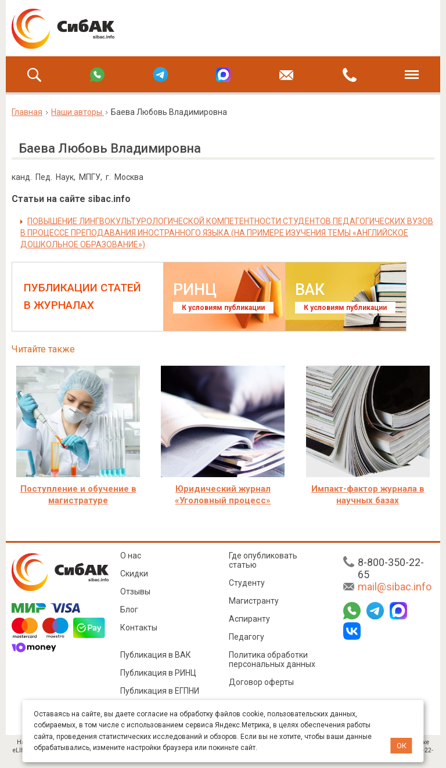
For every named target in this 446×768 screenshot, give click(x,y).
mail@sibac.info (394, 586)
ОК (402, 745)
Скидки (134, 573)
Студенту (247, 582)
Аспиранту (249, 618)
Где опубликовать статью (263, 560)
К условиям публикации (223, 308)
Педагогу (246, 636)
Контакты (138, 627)
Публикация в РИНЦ (158, 672)
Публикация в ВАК (155, 654)
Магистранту (254, 600)
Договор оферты (261, 682)
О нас (130, 555)
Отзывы (135, 591)
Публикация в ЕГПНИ (159, 690)
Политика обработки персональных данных (272, 659)
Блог (129, 609)
